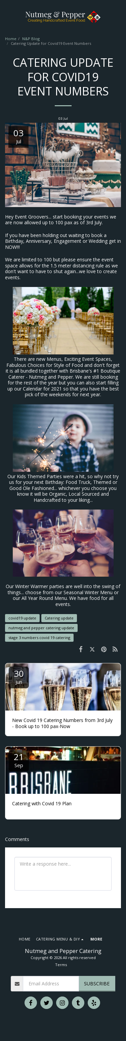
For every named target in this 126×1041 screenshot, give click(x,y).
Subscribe (97, 983)
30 (19, 676)
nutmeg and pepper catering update (41, 627)
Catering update (59, 617)
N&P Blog (31, 38)
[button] (7, 16)
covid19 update (22, 617)
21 (19, 760)
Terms (61, 964)
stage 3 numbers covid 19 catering (39, 637)
